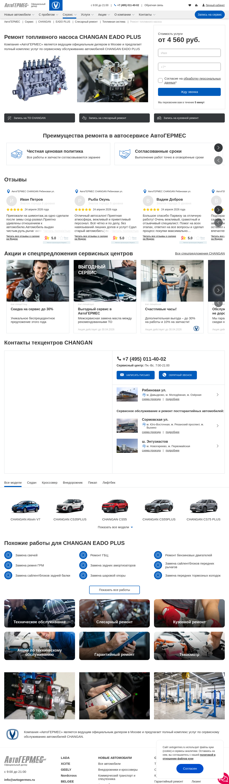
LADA (65, 758)
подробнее (172, 399)
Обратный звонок (180, 375)
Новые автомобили (17, 14)
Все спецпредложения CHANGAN (200, 253)
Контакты (145, 14)
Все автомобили (109, 763)
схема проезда (151, 399)
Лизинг (196, 781)
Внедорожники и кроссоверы (118, 769)
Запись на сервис (210, 14)
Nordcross (69, 775)
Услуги (86, 14)
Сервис (68, 14)
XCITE (65, 763)
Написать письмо (138, 375)
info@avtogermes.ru (19, 779)
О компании (123, 14)
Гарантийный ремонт (168, 781)
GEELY (66, 769)
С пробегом (47, 14)
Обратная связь (153, 5)
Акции (102, 14)
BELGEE (67, 781)
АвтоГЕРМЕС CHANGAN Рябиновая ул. (33, 191)
